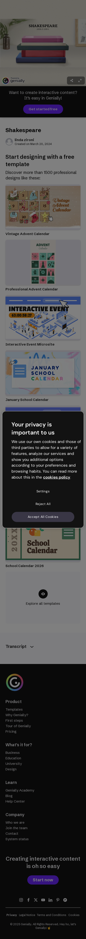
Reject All (43, 504)
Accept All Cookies (43, 517)
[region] (43, 469)
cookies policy (56, 477)
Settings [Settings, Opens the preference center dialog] (43, 491)
